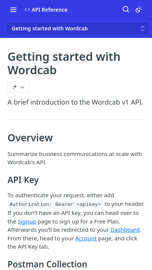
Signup (27, 221)
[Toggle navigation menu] (13, 9)
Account (86, 238)
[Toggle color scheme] (138, 9)
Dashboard (125, 229)
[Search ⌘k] (125, 9)
